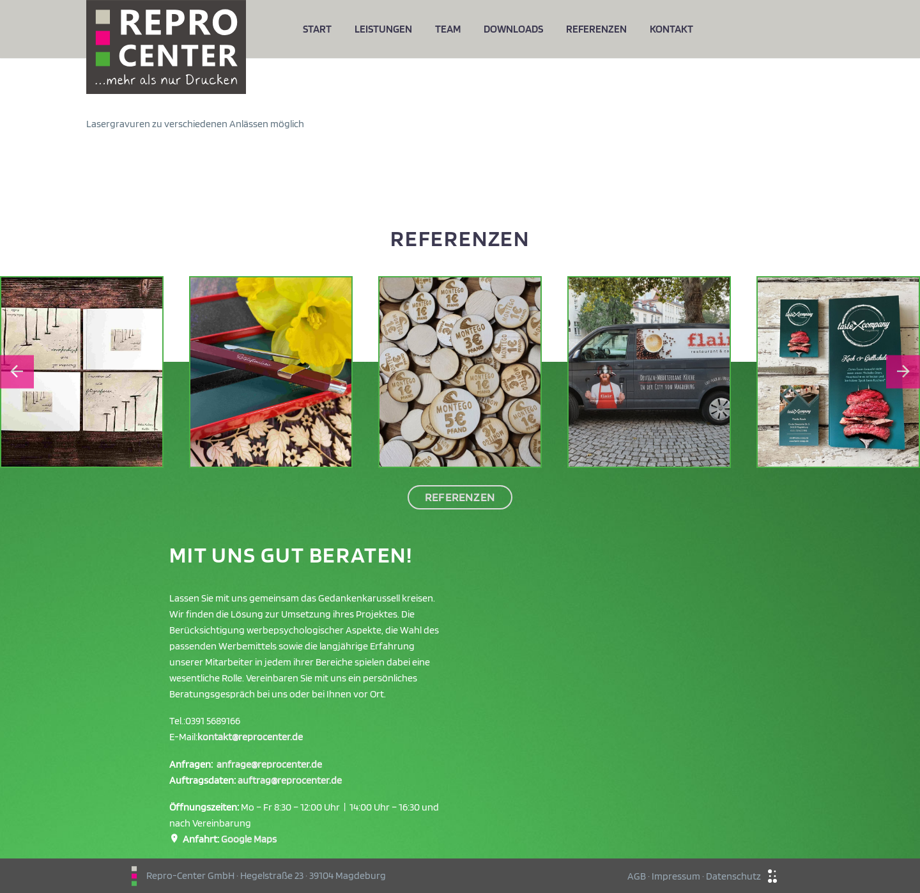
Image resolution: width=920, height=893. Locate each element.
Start (317, 28)
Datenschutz (733, 876)
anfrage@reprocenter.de (269, 764)
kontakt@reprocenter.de (250, 737)
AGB (636, 876)
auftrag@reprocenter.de (290, 780)
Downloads (513, 28)
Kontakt (671, 28)
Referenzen (596, 28)
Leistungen (383, 28)
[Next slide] (903, 372)
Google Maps (249, 839)
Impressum (676, 876)
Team (448, 28)
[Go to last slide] (17, 372)
